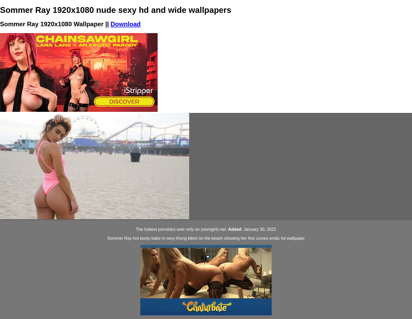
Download (126, 24)
